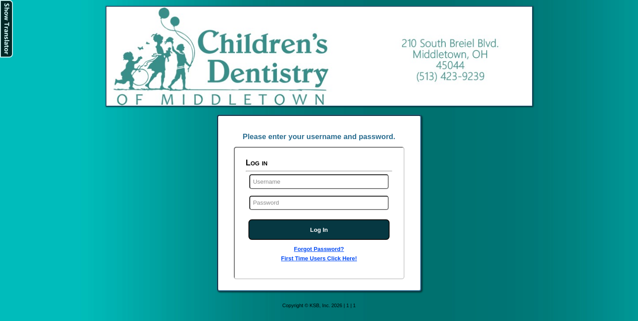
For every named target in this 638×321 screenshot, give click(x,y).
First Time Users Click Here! (319, 258)
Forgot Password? (319, 249)
